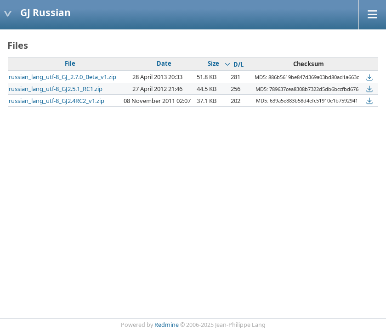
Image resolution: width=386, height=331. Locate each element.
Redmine (166, 325)
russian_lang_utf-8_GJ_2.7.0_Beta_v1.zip (62, 77)
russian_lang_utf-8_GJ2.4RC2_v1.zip (56, 101)
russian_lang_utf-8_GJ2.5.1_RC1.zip (55, 89)
